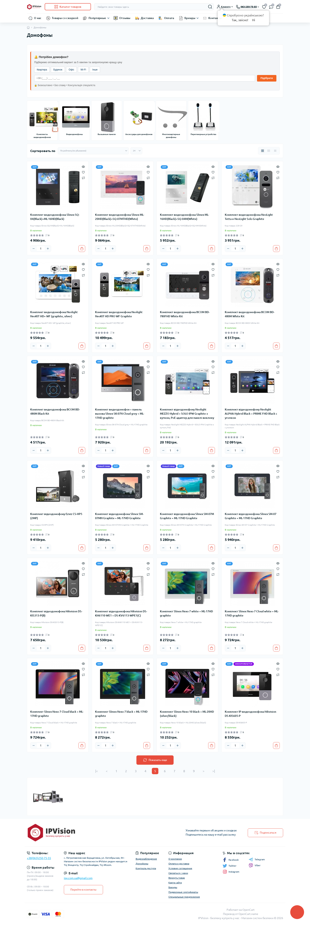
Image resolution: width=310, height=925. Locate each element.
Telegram (257, 859)
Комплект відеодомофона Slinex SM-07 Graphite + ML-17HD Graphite (250, 516)
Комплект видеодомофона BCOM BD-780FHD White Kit (185, 314)
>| (213, 771)
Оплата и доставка (178, 863)
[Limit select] (136, 150)
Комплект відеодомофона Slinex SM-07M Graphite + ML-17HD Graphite (187, 516)
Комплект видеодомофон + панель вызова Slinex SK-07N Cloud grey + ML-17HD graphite (119, 413)
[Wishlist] (83, 172)
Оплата (169, 18)
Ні (253, 20)
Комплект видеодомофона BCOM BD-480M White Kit (249, 314)
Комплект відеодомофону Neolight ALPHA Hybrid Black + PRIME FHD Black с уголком (251, 413)
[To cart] (81, 248)
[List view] (269, 151)
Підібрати (267, 78)
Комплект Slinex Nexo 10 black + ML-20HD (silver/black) (187, 713)
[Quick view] (83, 166)
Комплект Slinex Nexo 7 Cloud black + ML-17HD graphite (56, 713)
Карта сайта (175, 882)
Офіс (71, 69)
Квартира (42, 69)
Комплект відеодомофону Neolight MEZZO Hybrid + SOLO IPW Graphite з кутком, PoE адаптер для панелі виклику (187, 413)
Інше (94, 69)
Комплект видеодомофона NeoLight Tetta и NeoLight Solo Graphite (249, 216)
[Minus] (33, 248)
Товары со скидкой (65, 18)
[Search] (210, 7)
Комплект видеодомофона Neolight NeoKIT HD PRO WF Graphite (119, 314)
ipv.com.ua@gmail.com (78, 878)
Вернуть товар (176, 878)
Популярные (97, 18)
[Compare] (83, 177)
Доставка (147, 18)
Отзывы (124, 18)
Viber (255, 865)
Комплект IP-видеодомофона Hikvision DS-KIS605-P (250, 713)
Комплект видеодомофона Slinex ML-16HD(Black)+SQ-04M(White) (184, 216)
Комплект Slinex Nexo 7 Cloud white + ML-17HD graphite (252, 613)
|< (96, 771)
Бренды (189, 18)
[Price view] (275, 151)
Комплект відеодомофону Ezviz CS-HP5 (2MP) (56, 516)
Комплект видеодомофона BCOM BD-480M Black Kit (55, 411)
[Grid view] (263, 151)
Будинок (57, 69)
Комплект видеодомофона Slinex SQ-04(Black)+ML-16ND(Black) (54, 216)
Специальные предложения (184, 897)
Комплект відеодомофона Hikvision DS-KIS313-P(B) (56, 613)
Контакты (215, 18)
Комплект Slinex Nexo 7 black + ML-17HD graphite (121, 713)
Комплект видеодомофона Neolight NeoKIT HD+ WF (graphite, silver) (54, 314)
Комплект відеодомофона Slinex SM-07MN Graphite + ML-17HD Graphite (119, 516)
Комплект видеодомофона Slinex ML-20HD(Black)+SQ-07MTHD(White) (119, 216)
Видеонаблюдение (146, 859)
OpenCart (248, 909)
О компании (175, 859)
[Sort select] (93, 150)
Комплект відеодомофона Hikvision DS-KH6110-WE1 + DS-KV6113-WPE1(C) (121, 613)
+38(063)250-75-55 (39, 858)
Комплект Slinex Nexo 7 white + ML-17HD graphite (186, 613)
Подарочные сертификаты (183, 892)
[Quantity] (41, 248)
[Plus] (48, 248)
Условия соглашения (180, 868)
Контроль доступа (146, 868)
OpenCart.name (248, 914)
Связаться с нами (178, 873)
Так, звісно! (240, 20)
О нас (38, 18)
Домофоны (142, 863)
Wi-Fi (83, 69)
